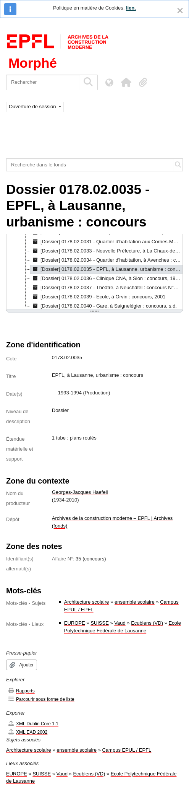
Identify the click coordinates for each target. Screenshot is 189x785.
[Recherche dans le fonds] (90, 165)
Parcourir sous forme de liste (41, 699)
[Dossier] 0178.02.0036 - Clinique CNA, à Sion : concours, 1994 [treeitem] (106, 278)
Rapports (21, 691)
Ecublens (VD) (147, 623)
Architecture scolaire (86, 602)
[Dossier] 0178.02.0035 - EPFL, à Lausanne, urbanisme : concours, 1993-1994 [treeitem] (107, 269)
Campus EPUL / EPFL (127, 750)
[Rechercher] (43, 82)
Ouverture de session (33, 106)
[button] (126, 82)
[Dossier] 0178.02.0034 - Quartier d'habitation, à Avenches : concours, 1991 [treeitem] (107, 260)
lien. (131, 8)
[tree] (94, 272)
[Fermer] (180, 10)
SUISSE (99, 623)
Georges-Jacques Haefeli (80, 492)
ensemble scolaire (135, 602)
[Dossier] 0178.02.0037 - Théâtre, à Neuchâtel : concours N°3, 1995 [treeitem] (107, 287)
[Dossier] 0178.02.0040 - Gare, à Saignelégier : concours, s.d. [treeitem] (104, 306)
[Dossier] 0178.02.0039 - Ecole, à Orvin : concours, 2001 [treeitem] (98, 296)
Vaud (119, 623)
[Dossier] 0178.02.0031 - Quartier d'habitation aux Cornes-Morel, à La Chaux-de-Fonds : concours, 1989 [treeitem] (107, 241)
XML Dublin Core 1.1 (33, 723)
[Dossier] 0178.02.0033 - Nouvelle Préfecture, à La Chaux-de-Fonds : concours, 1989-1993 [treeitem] (107, 251)
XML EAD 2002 (27, 732)
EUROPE (74, 623)
